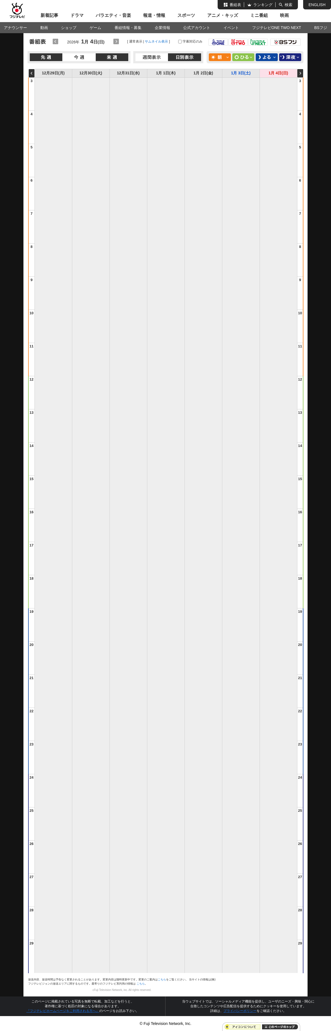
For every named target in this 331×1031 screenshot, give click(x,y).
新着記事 (49, 15)
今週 (79, 57)
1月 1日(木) (166, 73)
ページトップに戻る (280, 1026)
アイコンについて (243, 1026)
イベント (231, 27)
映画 (284, 15)
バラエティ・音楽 (113, 15)
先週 (46, 57)
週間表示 (151, 57)
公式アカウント (196, 27)
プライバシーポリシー (240, 1011)
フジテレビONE (218, 42)
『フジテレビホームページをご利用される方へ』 (62, 1011)
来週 (111, 57)
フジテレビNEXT (258, 42)
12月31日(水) (128, 73)
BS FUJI (285, 42)
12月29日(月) (53, 73)
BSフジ (320, 27)
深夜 (290, 57)
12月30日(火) (90, 73)
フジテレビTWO (238, 42)
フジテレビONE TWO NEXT (276, 27)
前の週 (31, 73)
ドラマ (77, 15)
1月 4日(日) (278, 73)
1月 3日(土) (241, 73)
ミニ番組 (259, 15)
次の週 (300, 73)
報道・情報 (154, 15)
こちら (162, 979)
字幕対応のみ (192, 41)
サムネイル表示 (156, 41)
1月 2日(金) (203, 73)
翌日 (116, 41)
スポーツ (186, 15)
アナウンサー (15, 27)
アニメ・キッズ (222, 15)
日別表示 (184, 57)
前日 (55, 41)
